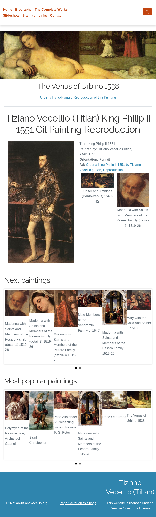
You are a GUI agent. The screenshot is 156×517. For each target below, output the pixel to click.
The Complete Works (51, 9)
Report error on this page (78, 503)
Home (7, 9)
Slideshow (11, 15)
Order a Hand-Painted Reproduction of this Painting (78, 97)
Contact (56, 15)
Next (145, 326)
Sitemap (29, 15)
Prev (10, 326)
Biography (23, 9)
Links (42, 15)
